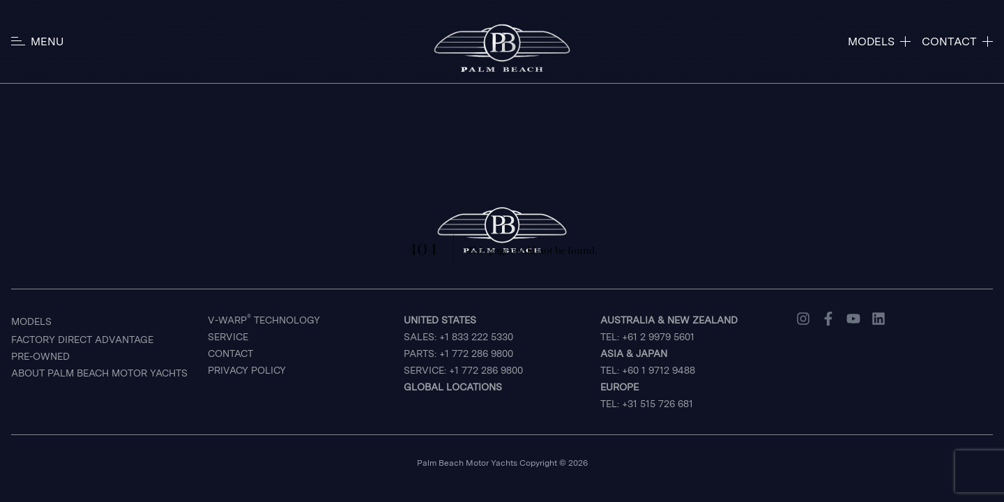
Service (228, 336)
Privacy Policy (247, 370)
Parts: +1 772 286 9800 (458, 353)
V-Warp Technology (264, 319)
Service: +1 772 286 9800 (463, 370)
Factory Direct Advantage (82, 339)
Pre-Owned (40, 356)
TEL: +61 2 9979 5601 (669, 328)
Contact (230, 353)
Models (31, 321)
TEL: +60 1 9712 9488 (647, 362)
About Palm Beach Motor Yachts (99, 373)
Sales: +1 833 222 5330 (458, 328)
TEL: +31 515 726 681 (646, 395)
